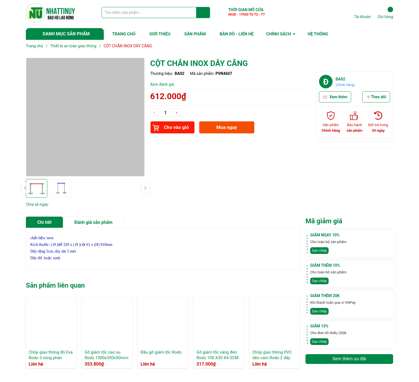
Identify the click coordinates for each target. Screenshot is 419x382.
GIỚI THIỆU (159, 33)
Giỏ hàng (385, 13)
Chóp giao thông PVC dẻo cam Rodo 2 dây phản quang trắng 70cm (274, 358)
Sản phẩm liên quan (55, 285)
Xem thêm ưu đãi (349, 358)
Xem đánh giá (162, 84)
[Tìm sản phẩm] (156, 12)
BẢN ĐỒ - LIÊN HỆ (237, 33)
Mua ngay (226, 127)
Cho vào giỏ (170, 127)
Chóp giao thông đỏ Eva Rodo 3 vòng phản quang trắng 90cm (51, 358)
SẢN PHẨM (195, 33)
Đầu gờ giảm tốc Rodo (161, 352)
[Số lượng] (165, 113)
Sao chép (319, 250)
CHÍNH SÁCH (278, 33)
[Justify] (203, 12)
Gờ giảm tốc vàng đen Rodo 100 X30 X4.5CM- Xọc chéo (218, 358)
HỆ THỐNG (318, 33)
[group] (85, 117)
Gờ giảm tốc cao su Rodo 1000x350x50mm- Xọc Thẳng (107, 358)
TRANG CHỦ (123, 33)
